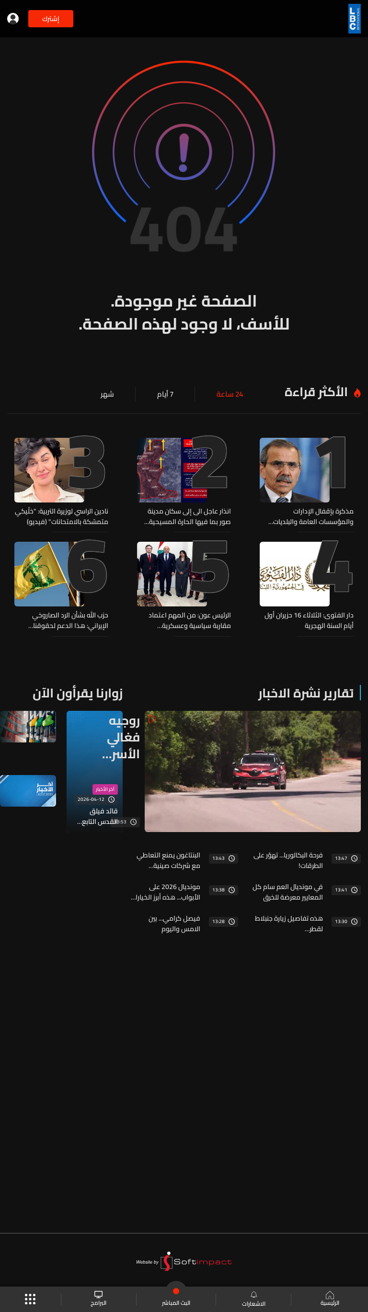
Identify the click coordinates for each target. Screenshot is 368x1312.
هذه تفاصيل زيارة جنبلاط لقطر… (289, 923)
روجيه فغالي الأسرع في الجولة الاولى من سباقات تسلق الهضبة (118, 736)
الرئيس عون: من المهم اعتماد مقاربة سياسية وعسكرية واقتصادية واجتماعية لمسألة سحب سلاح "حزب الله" (190, 620)
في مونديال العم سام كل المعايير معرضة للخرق (288, 891)
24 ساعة (230, 394)
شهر (111, 394)
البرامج (99, 1299)
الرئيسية (329, 1299)
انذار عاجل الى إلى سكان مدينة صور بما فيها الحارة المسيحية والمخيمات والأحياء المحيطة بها (186, 516)
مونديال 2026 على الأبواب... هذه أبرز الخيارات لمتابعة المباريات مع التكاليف (165, 891)
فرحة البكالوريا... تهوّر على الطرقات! (288, 859)
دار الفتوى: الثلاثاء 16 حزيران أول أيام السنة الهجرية (309, 620)
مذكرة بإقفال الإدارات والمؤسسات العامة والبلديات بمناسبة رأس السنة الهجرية (313, 516)
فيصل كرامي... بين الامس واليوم (174, 923)
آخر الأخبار (105, 789)
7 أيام (167, 394)
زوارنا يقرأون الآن (78, 692)
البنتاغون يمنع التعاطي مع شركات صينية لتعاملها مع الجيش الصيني (168, 859)
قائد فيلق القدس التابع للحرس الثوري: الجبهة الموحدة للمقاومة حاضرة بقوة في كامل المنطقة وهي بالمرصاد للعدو (95, 815)
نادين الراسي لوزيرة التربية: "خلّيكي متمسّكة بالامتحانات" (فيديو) (61, 516)
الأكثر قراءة (316, 391)
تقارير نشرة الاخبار (306, 692)
